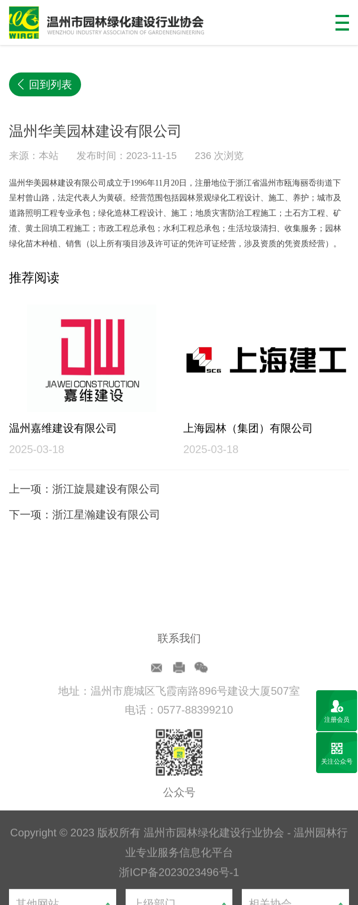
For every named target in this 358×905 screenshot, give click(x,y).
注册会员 (336, 719)
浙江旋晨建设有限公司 (106, 502)
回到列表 (45, 85)
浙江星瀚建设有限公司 (106, 528)
